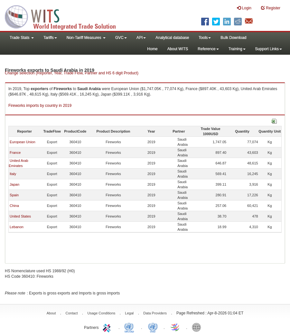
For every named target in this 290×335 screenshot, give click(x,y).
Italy (13, 174)
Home (152, 49)
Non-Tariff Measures (86, 37)
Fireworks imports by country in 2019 (39, 105)
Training (237, 49)
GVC (121, 37)
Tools (205, 37)
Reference (208, 49)
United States (20, 216)
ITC (107, 327)
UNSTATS (152, 327)
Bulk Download (233, 37)
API (141, 37)
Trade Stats (22, 37)
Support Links (268, 49)
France (15, 152)
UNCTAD (130, 327)
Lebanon (16, 227)
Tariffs (50, 37)
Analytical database (172, 37)
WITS (64, 16)
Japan (14, 184)
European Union (22, 142)
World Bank (198, 327)
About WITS (177, 49)
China (14, 206)
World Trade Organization (175, 327)
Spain (14, 195)
